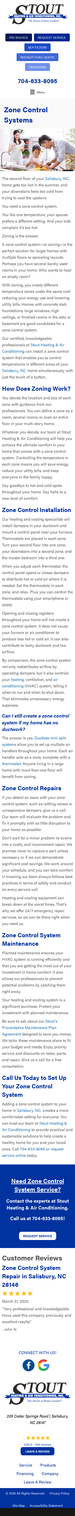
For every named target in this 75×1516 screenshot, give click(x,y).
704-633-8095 (37, 80)
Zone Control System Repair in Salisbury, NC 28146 (34, 1276)
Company (50, 1473)
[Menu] (37, 92)
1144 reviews (43, 1444)
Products (48, 1465)
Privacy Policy (59, 1493)
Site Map (18, 1505)
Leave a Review (37, 1451)
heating (17, 679)
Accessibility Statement (46, 1505)
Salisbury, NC (57, 178)
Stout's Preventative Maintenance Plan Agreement (29, 1027)
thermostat (11, 763)
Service (25, 1465)
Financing (25, 1473)
